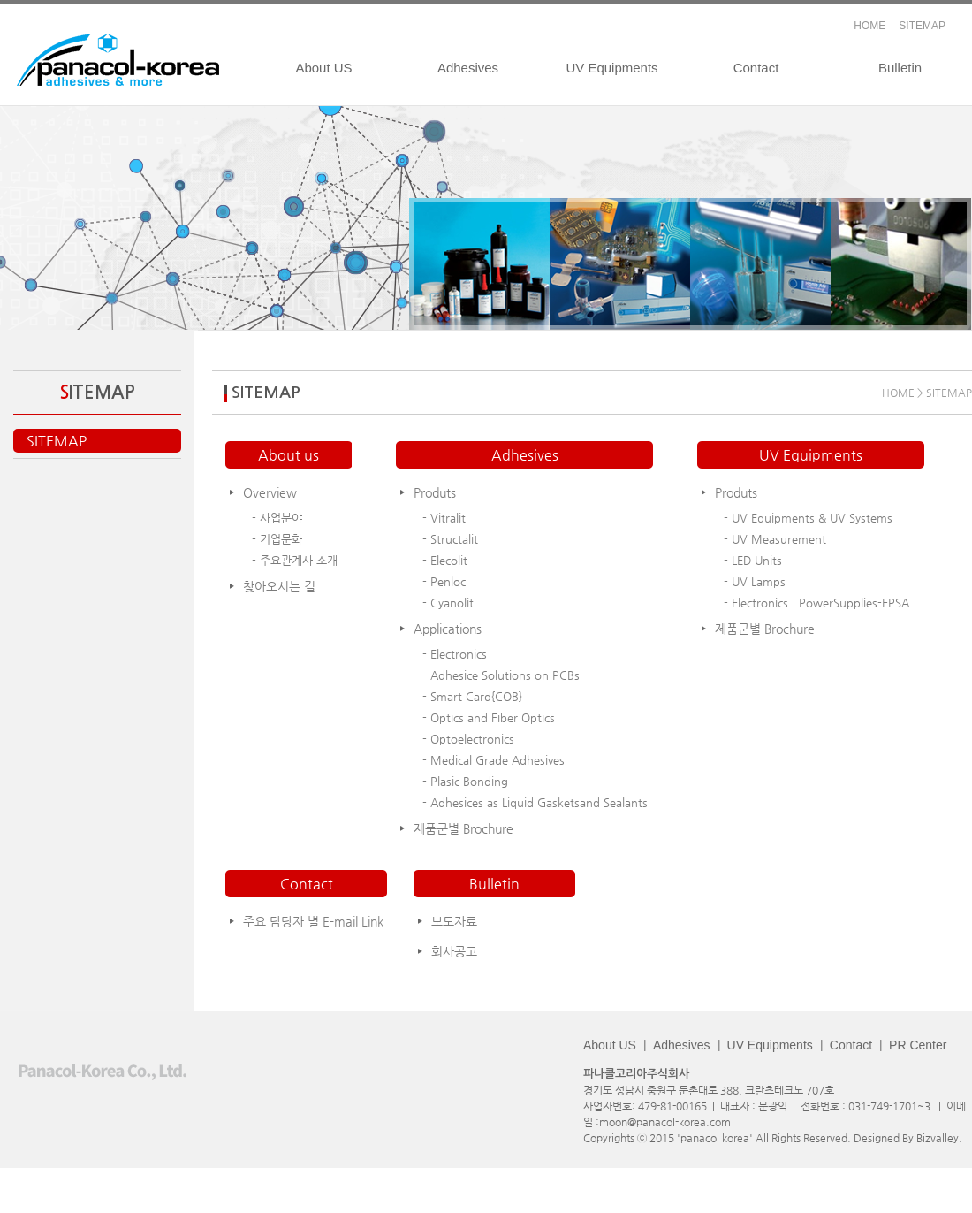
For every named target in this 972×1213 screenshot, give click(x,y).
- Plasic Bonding (465, 781)
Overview (270, 492)
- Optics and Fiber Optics (488, 717)
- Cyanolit (448, 602)
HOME (869, 25)
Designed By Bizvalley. (908, 1138)
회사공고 (454, 951)
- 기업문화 (277, 538)
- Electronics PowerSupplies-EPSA (816, 602)
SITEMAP (922, 25)
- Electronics (454, 653)
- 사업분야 (277, 517)
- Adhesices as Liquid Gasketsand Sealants (535, 802)
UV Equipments (611, 67)
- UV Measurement (775, 538)
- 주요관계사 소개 (295, 560)
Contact (756, 67)
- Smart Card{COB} (472, 696)
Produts (435, 492)
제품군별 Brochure (463, 828)
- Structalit (450, 538)
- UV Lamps (755, 581)
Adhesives (467, 67)
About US (323, 67)
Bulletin (900, 67)
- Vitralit (444, 517)
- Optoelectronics (468, 738)
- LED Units (753, 560)
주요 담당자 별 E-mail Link (313, 921)
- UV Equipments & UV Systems (808, 517)
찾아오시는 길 (279, 586)
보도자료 (454, 921)
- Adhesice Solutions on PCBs (501, 675)
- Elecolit (444, 560)
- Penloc (444, 581)
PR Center (917, 1045)
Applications (448, 629)
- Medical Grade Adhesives (493, 760)
